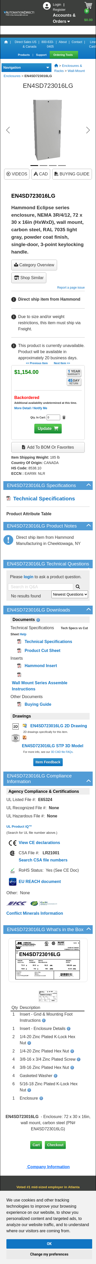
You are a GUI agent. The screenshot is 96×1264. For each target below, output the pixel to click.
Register (59, 10)
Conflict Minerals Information (34, 913)
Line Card (92, 44)
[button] (8, 130)
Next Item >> (62, 363)
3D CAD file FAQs (61, 751)
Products (24, 54)
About (63, 42)
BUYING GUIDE (72, 174)
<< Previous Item (37, 363)
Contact (77, 42)
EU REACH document (40, 881)
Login (57, 4)
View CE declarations (39, 842)
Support (41, 54)
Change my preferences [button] (49, 1254)
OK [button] (49, 1244)
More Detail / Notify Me (30, 408)
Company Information (48, 1167)
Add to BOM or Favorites (48, 447)
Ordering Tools (64, 54)
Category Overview (34, 265)
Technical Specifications (40, 498)
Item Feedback (48, 762)
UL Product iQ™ (19, 826)
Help (22, 634)
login (28, 577)
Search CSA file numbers (43, 860)
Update (44, 428)
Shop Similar (29, 278)
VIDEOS (16, 174)
